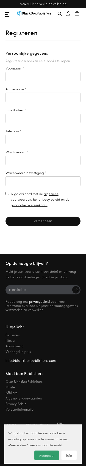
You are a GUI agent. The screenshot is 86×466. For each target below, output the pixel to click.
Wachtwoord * (17, 152)
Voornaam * (15, 68)
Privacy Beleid (16, 404)
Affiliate (11, 393)
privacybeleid (39, 302)
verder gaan (43, 221)
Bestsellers (13, 335)
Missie (10, 387)
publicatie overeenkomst (29, 205)
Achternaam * (16, 89)
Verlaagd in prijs (18, 352)
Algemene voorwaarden (24, 398)
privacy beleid (49, 199)
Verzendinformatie (19, 409)
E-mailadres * (16, 110)
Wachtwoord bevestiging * (26, 173)
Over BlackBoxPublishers (24, 382)
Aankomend (15, 346)
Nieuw (10, 341)
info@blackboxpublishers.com (31, 360)
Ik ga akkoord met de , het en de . (40, 199)
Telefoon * (13, 131)
